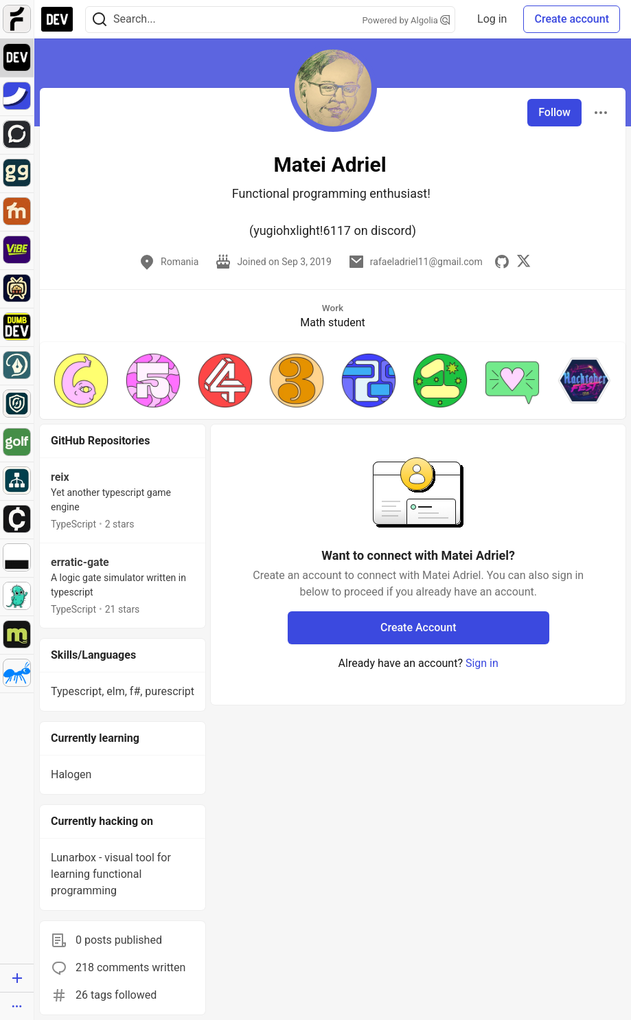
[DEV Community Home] (57, 19)
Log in (492, 18)
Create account (571, 18)
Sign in (482, 663)
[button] (81, 380)
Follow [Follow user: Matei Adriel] (554, 112)
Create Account (418, 627)
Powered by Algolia (406, 20)
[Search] (99, 19)
